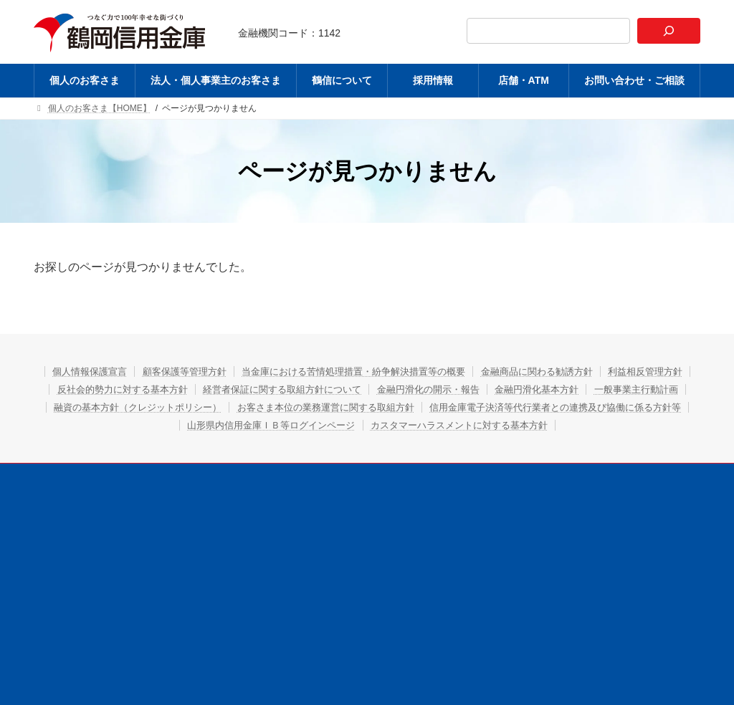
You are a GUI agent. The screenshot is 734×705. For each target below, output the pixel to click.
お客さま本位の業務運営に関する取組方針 (579, 407)
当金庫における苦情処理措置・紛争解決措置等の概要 (402, 371)
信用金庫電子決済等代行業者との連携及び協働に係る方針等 (266, 425)
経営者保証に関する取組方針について (433, 389)
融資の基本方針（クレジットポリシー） (372, 407)
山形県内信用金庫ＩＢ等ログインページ (513, 425)
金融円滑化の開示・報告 (594, 389)
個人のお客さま (131, 494)
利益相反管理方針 (125, 389)
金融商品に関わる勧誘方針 (604, 371)
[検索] (668, 31)
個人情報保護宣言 (110, 371)
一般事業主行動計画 (216, 407)
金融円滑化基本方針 (105, 407)
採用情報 (428, 494)
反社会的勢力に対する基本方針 (256, 389)
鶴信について (357, 494)
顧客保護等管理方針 (216, 371)
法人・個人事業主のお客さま (246, 494)
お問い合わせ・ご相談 (590, 494)
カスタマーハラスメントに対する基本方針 (367, 443)
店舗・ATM (496, 494)
